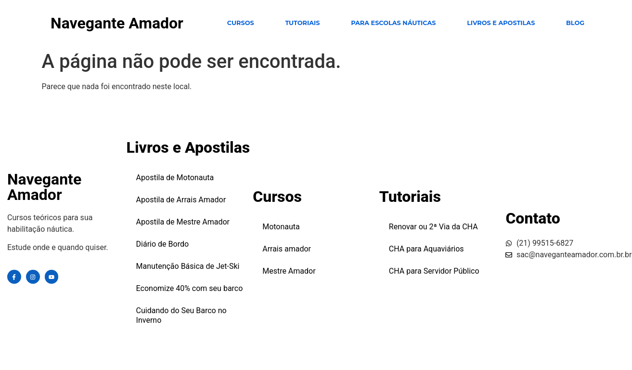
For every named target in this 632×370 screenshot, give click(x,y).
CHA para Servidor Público (434, 271)
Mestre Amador (288, 271)
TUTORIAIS (302, 22)
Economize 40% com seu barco (189, 288)
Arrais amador (286, 248)
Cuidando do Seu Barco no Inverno (181, 315)
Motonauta (281, 226)
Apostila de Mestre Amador (183, 221)
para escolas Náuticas (393, 22)
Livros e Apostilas (501, 22)
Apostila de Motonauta (175, 177)
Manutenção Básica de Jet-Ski (188, 266)
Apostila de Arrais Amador (181, 199)
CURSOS (240, 22)
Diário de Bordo (162, 244)
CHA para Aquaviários (426, 248)
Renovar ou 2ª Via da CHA (433, 226)
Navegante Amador (117, 23)
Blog (575, 22)
